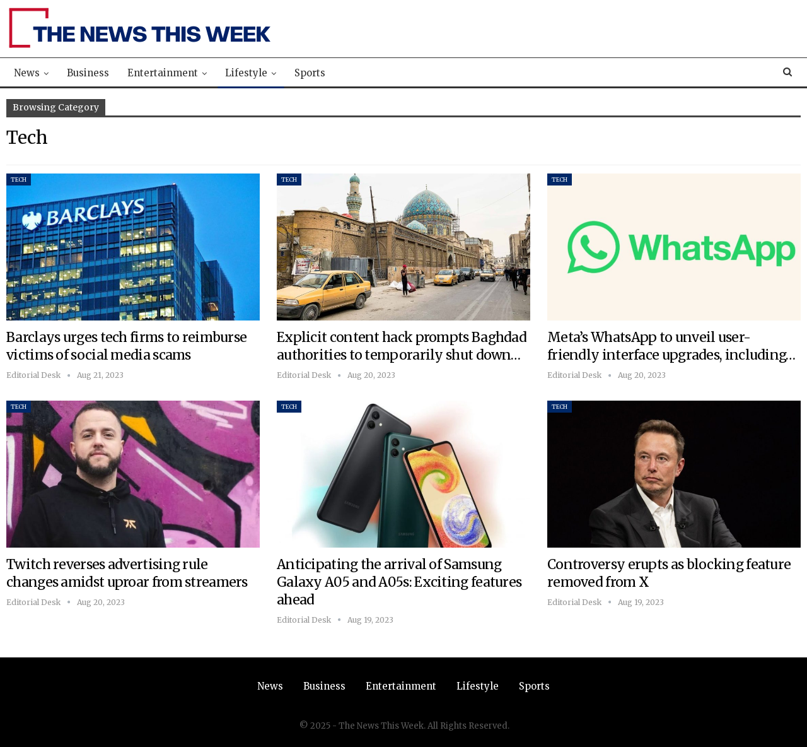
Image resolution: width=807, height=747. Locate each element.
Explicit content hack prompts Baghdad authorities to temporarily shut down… (401, 346)
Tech (18, 179)
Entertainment (162, 73)
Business (88, 73)
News (27, 73)
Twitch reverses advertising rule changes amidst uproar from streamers (127, 573)
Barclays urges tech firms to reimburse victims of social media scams (126, 346)
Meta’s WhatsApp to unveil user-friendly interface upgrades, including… (671, 346)
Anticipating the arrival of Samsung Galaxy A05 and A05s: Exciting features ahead (399, 582)
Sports (309, 73)
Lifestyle (246, 73)
